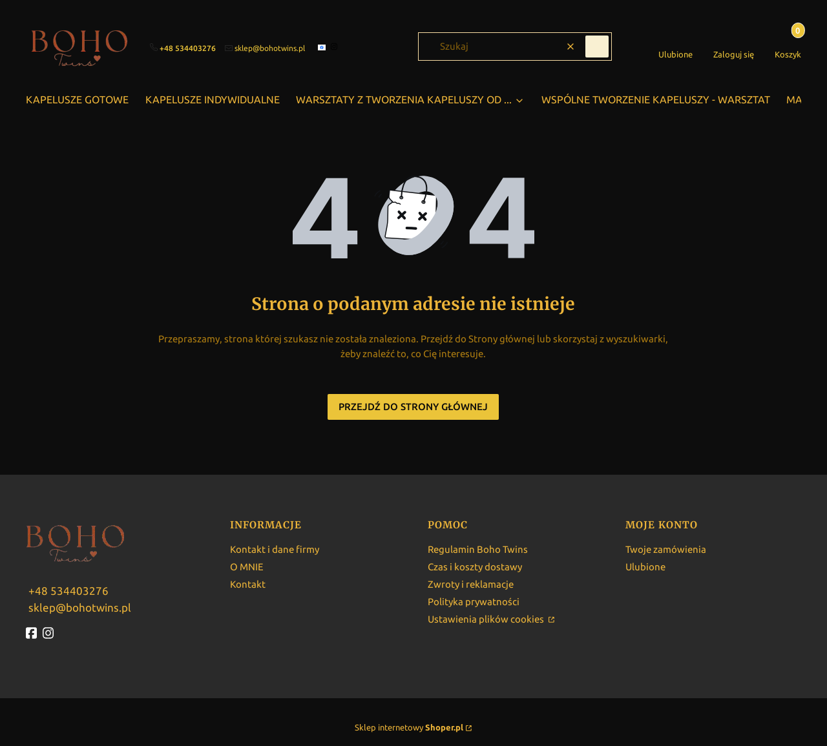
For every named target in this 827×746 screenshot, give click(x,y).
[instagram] (335, 46)
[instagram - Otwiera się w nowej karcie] (50, 633)
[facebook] (323, 47)
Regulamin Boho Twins (478, 549)
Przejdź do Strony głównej (413, 406)
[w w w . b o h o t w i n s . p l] (67, 590)
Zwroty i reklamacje (471, 584)
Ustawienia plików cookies (487, 619)
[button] (597, 46)
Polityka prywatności (473, 601)
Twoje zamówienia (665, 549)
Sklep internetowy (409, 727)
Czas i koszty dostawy (475, 566)
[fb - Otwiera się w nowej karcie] (33, 633)
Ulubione (645, 566)
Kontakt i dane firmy (274, 549)
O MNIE (247, 566)
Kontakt (248, 584)
